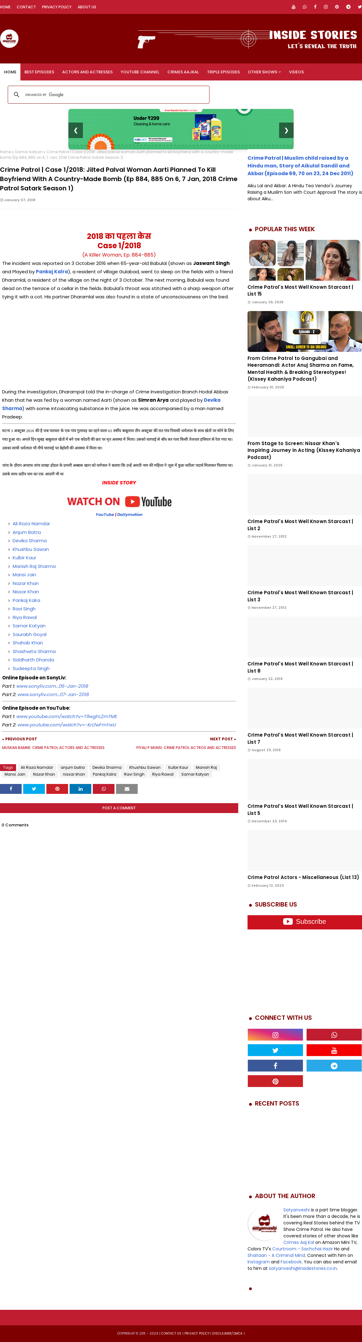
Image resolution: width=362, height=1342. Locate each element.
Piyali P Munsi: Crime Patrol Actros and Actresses (186, 747)
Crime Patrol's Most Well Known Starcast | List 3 (300, 596)
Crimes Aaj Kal (298, 1242)
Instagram (259, 1262)
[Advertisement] (119, 344)
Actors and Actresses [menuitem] (87, 72)
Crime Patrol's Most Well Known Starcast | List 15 (300, 290)
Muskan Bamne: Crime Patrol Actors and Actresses (53, 747)
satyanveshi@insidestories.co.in (303, 1268)
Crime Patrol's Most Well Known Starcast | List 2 (300, 525)
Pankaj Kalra (26, 600)
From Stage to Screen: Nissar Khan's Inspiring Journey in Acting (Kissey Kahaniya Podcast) (304, 450)
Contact (26, 7)
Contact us (171, 1333)
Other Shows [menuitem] (262, 72)
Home (5, 7)
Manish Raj (206, 767)
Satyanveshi (296, 1210)
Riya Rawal (25, 617)
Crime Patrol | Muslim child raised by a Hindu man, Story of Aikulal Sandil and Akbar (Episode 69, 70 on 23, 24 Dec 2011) (300, 165)
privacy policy (196, 1333)
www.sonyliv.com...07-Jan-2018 (53, 694)
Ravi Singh (24, 608)
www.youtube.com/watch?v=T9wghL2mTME (66, 716)
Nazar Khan (26, 583)
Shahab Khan (28, 642)
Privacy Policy (56, 7)
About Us (87, 7)
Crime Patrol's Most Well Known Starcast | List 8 (300, 667)
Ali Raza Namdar (31, 523)
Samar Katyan (29, 151)
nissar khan (74, 774)
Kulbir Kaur (24, 557)
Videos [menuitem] (296, 72)
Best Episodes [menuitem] (39, 72)
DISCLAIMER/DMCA (227, 1333)
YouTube (105, 514)
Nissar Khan (26, 591)
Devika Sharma (30, 540)
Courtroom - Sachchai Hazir (302, 1249)
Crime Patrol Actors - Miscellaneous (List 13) (303, 877)
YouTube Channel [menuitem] (140, 72)
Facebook (291, 1262)
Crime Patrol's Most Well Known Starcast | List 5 (300, 809)
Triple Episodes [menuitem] (223, 72)
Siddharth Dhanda (33, 659)
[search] (107, 94)
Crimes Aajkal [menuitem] (183, 72)
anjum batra (73, 767)
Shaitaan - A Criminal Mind (276, 1255)
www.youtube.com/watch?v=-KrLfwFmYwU (67, 724)
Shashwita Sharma (34, 651)
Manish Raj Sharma (34, 566)
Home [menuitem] (10, 72)
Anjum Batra (27, 532)
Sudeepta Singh (32, 668)
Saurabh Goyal (29, 634)
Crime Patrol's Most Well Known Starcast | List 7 (300, 738)
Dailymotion (130, 514)
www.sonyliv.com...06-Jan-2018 (52, 686)
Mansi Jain (24, 574)
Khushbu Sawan (31, 549)
